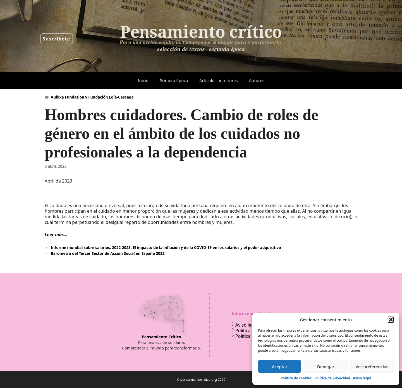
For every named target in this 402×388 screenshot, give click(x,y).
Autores (256, 80)
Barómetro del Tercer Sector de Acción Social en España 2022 (108, 253)
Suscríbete (56, 38)
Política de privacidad (332, 378)
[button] (391, 319)
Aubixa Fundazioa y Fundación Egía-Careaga (92, 97)
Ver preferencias (372, 366)
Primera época (174, 80)
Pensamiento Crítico (161, 336)
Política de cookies (296, 378)
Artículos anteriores (218, 80)
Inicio (143, 80)
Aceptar (280, 366)
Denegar (325, 366)
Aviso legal (362, 378)
